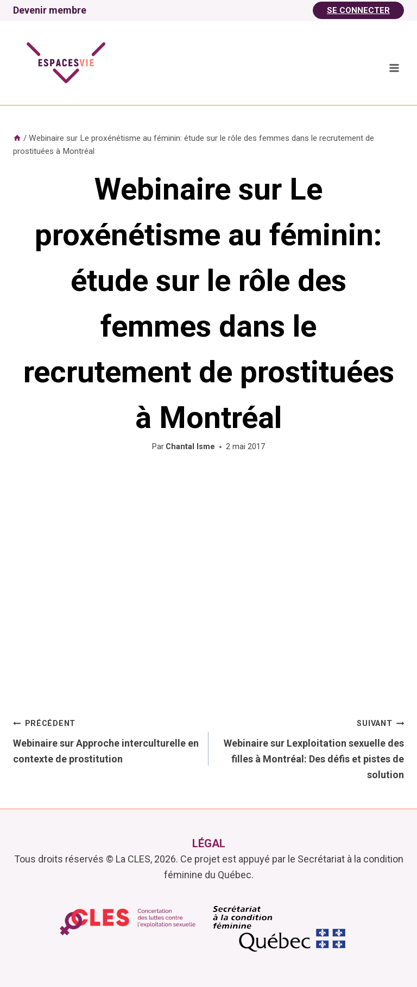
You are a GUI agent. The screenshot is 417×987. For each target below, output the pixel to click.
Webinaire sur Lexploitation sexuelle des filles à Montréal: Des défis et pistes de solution (311, 747)
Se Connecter (358, 10)
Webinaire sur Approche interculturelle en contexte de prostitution (106, 740)
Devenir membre (49, 10)
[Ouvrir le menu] (394, 67)
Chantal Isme (190, 446)
